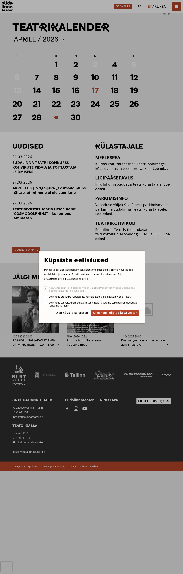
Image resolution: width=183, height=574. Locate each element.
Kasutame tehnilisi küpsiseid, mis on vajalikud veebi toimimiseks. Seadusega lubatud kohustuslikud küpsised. (92, 289)
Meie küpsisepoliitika (76, 278)
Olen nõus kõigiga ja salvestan (115, 313)
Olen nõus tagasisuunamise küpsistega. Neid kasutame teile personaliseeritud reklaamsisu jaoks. (93, 304)
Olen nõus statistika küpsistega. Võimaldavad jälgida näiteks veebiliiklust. (90, 296)
